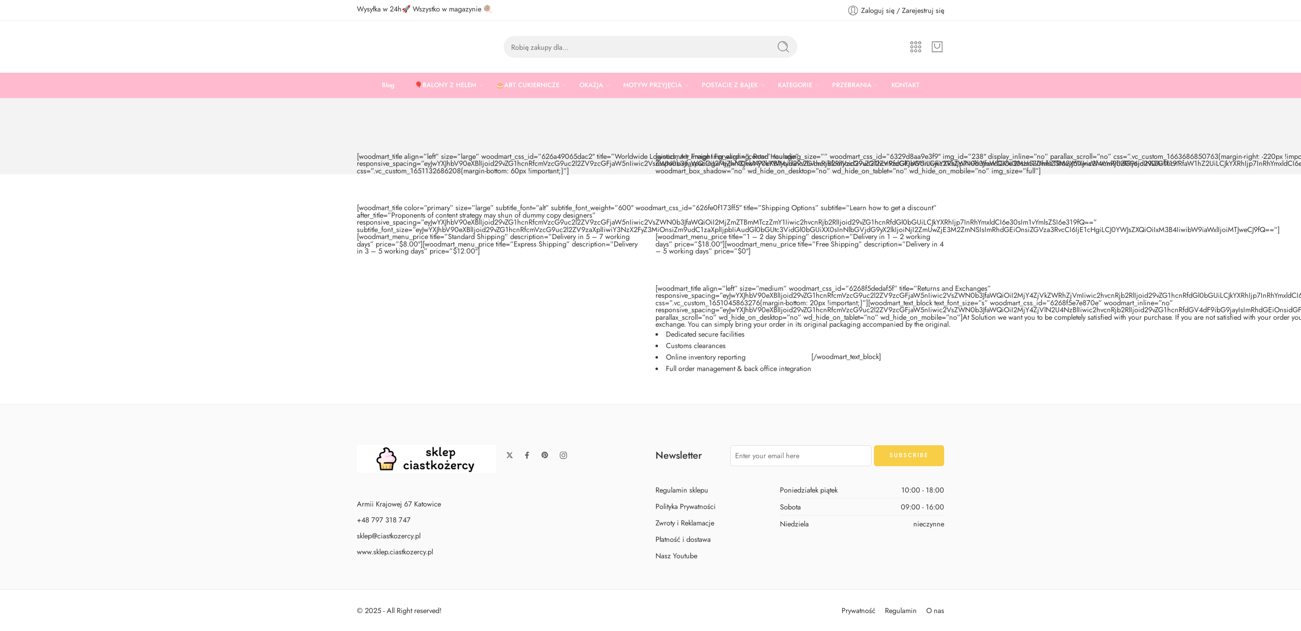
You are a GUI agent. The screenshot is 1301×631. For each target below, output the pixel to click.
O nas (935, 610)
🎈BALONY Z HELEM (445, 85)
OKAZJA (591, 85)
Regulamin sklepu (681, 490)
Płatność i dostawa (683, 539)
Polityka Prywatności (685, 506)
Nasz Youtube (676, 555)
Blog (388, 85)
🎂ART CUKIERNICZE (527, 85)
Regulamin (901, 610)
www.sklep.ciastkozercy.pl (395, 551)
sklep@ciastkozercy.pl (389, 535)
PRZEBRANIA (851, 85)
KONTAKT (905, 85)
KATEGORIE (795, 85)
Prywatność (858, 610)
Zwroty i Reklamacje (684, 522)
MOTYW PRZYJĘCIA (652, 85)
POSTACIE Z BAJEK (730, 85)
